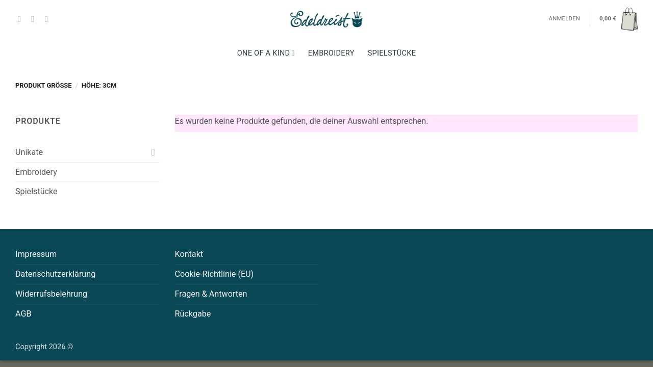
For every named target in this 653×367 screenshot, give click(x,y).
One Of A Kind (266, 53)
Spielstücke (392, 53)
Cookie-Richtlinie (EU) (214, 274)
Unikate (29, 152)
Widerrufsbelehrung (51, 294)
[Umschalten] (153, 152)
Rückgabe (193, 314)
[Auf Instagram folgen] (35, 18)
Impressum (36, 254)
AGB (23, 314)
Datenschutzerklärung (55, 274)
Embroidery (331, 53)
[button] (618, 19)
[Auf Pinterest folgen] (49, 18)
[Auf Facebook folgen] (22, 18)
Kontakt (189, 254)
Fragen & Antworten (211, 294)
